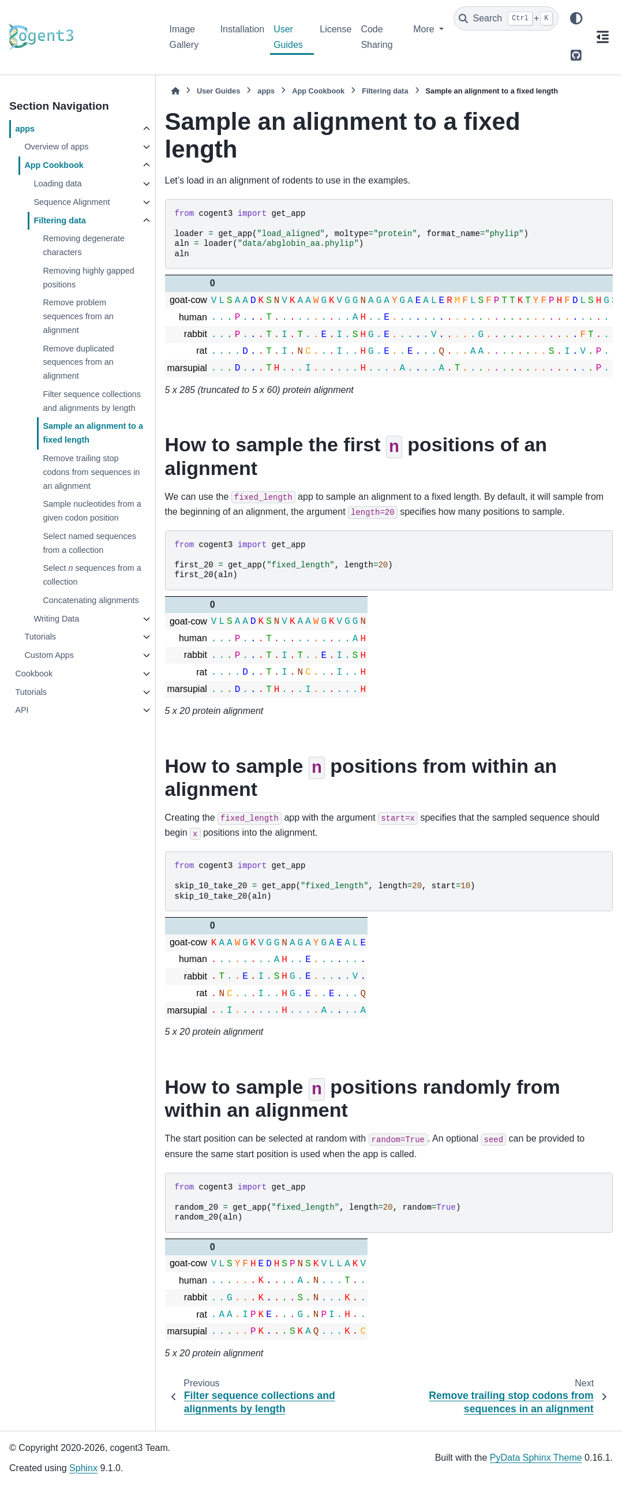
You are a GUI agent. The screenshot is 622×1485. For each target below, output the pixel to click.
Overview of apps (56, 146)
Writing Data (56, 618)
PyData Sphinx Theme (536, 1457)
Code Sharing (376, 36)
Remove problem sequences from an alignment (78, 316)
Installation (242, 29)
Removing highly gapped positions (88, 277)
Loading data (57, 183)
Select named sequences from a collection (89, 543)
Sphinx (83, 1468)
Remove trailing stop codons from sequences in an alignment (91, 472)
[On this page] (602, 37)
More (425, 29)
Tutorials (40, 636)
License (335, 29)
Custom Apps (49, 655)
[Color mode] (576, 18)
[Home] (175, 91)
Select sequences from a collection (92, 574)
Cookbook (34, 673)
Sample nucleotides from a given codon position (92, 510)
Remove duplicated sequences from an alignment (78, 362)
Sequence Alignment (71, 202)
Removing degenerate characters (84, 245)
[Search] (506, 18)
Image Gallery (184, 36)
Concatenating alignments (90, 600)
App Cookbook (53, 165)
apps (25, 128)
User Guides (288, 36)
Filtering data (59, 220)
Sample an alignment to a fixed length (93, 432)
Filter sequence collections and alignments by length (92, 401)
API (21, 710)
